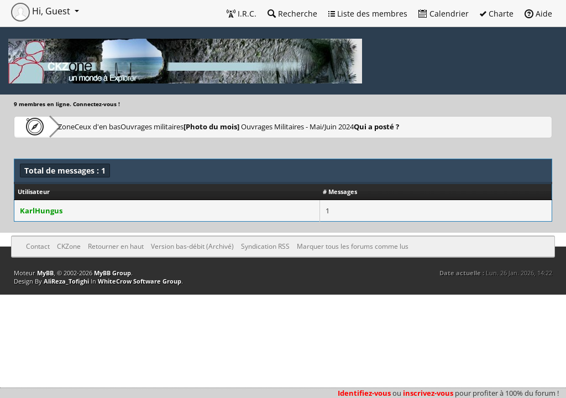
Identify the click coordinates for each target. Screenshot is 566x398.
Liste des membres (367, 13)
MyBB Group (112, 273)
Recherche (292, 13)
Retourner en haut (116, 246)
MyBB (45, 273)
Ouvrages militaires (207, 126)
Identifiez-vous (364, 393)
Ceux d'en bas (133, 126)
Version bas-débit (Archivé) (192, 246)
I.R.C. (241, 13)
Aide (538, 13)
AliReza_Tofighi (66, 281)
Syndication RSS (265, 246)
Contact (38, 246)
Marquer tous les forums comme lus (352, 246)
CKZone (78, 126)
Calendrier (443, 13)
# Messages (340, 191)
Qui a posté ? (462, 126)
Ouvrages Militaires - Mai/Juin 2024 (340, 126)
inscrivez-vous (428, 393)
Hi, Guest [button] (41, 11)
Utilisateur (34, 191)
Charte (496, 13)
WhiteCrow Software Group (139, 281)
